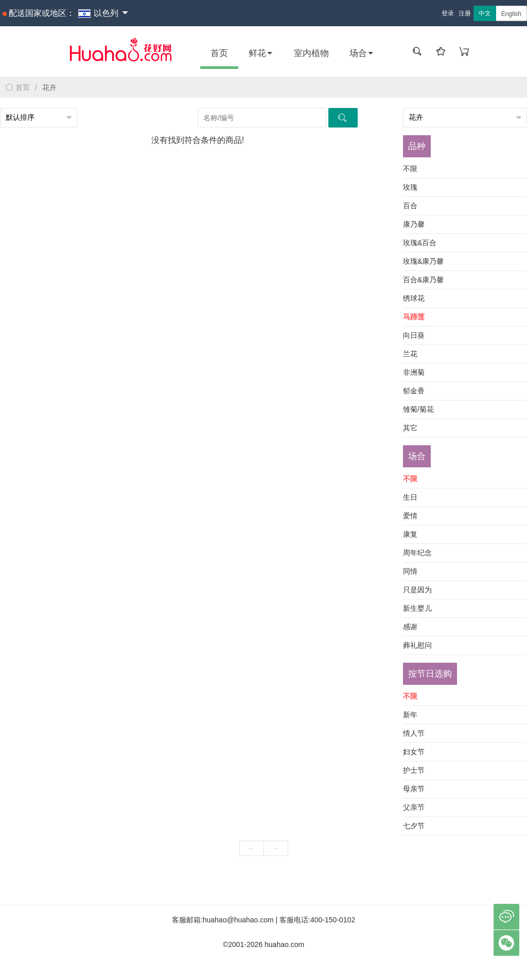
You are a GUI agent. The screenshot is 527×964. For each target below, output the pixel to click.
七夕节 (414, 826)
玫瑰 (410, 187)
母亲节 (414, 789)
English (511, 13)
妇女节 (414, 752)
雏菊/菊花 (418, 409)
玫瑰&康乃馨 (423, 261)
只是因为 (417, 590)
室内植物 (311, 53)
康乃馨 (414, 224)
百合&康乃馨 (423, 280)
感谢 (410, 627)
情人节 (414, 733)
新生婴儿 (417, 608)
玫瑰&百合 (419, 243)
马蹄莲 (414, 317)
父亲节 (414, 807)
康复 (410, 534)
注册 (465, 13)
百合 (410, 206)
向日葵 (414, 335)
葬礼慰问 (417, 645)
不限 (410, 169)
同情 (410, 571)
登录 (448, 13)
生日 (410, 497)
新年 (410, 715)
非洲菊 (414, 372)
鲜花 (261, 53)
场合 (361, 53)
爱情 (410, 516)
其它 (410, 428)
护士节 (414, 770)
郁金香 (414, 391)
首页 (219, 53)
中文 (485, 13)
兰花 (410, 354)
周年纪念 (417, 553)
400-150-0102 (332, 920)
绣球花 (414, 298)
